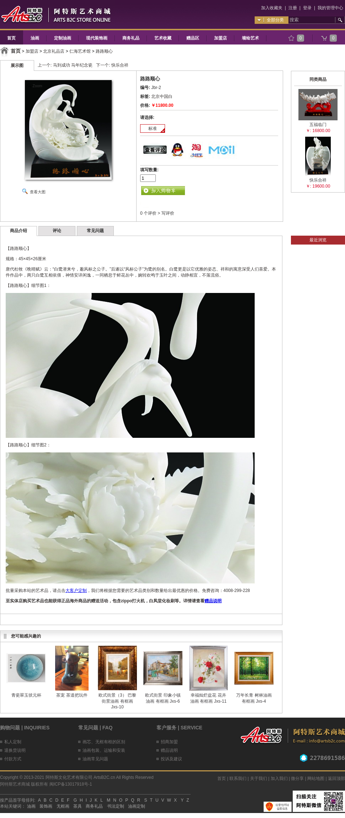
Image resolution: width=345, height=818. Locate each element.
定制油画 (62, 38)
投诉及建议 (171, 758)
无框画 (63, 806)
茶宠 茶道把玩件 (71, 695)
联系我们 (237, 778)
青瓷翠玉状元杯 (26, 695)
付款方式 (12, 758)
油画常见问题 (95, 758)
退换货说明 (15, 750)
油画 (35, 38)
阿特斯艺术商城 (15, 784)
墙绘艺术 (250, 38)
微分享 (297, 778)
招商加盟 (169, 741)
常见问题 (95, 230)
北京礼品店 (53, 51)
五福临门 (318, 124)
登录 (307, 7)
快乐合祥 (119, 65)
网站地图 (315, 778)
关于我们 (258, 778)
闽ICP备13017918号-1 (70, 784)
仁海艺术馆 (80, 51)
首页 (11, 38)
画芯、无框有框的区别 (104, 741)
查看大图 (38, 192)
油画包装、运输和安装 (104, 750)
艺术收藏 (162, 38)
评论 (57, 230)
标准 (152, 128)
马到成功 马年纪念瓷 (72, 65)
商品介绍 (18, 230)
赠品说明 (213, 600)
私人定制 (12, 741)
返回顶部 (336, 778)
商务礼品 (130, 38)
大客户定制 (76, 590)
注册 (292, 7)
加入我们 (279, 778)
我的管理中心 (330, 7)
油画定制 (136, 806)
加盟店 (220, 38)
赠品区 (192, 38)
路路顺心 (104, 51)
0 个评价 (148, 213)
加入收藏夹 (271, 7)
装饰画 (45, 806)
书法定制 (115, 806)
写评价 (167, 213)
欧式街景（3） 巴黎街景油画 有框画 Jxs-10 (117, 701)
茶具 (77, 806)
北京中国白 (161, 96)
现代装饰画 (96, 38)
